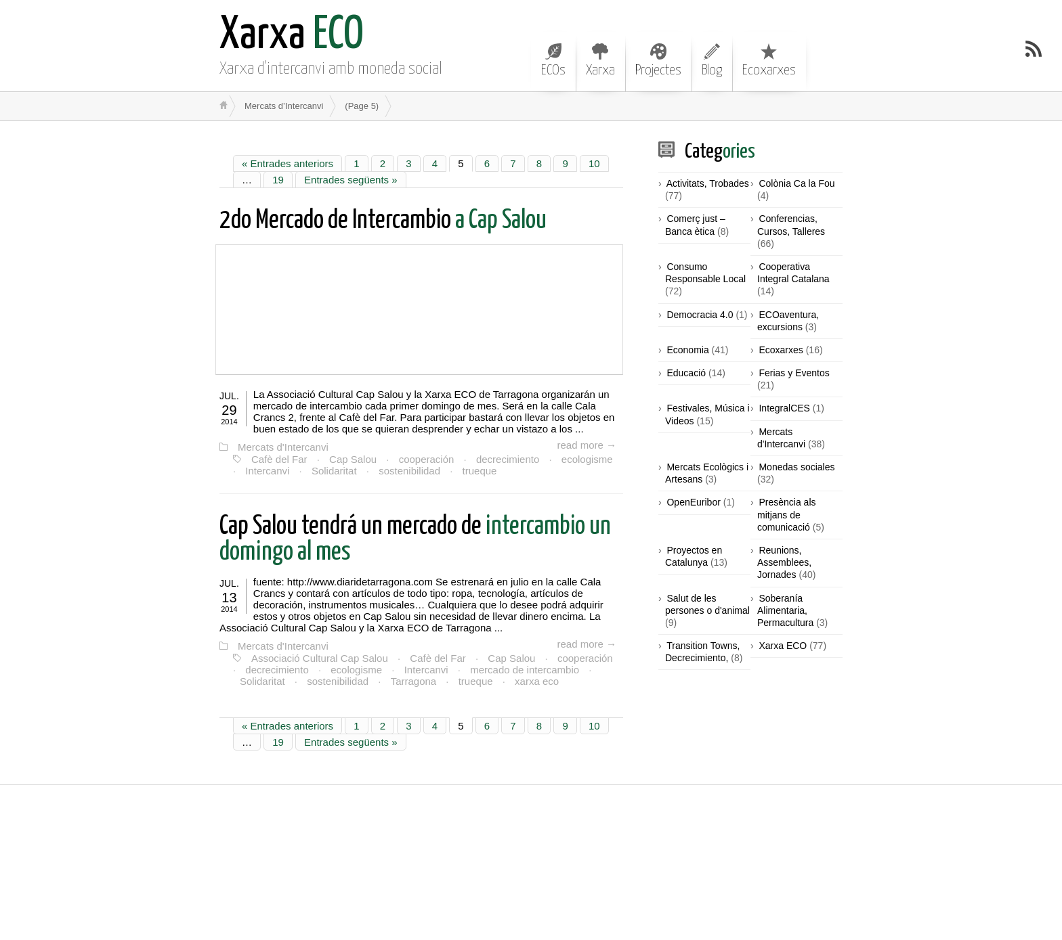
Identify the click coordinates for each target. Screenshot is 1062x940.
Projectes (658, 60)
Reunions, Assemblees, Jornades (784, 562)
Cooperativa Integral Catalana (793, 272)
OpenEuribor (693, 502)
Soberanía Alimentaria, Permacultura (785, 610)
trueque (480, 470)
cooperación (426, 459)
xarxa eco (537, 681)
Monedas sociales (796, 467)
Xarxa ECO (783, 645)
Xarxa (600, 60)
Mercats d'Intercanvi (283, 447)
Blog (712, 60)
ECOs (553, 60)
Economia (687, 349)
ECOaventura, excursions (788, 320)
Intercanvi (267, 470)
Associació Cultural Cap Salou (319, 658)
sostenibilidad (409, 470)
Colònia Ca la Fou (796, 183)
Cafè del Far (279, 459)
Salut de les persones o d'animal (707, 604)
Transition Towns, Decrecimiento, (702, 651)
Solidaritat (334, 470)
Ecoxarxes (769, 60)
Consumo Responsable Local (705, 272)
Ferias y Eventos (794, 372)
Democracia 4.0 (699, 314)
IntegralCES (784, 408)
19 (278, 179)
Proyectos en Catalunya (693, 556)
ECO (291, 36)
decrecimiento (507, 459)
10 (594, 163)
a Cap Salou (383, 220)
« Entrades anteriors (287, 163)
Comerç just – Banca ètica (695, 224)
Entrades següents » (351, 179)
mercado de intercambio (524, 669)
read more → (586, 445)
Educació (686, 372)
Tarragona (414, 681)
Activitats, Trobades (707, 183)
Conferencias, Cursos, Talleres (791, 224)
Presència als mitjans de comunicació (786, 514)
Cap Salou (353, 459)
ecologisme (587, 459)
